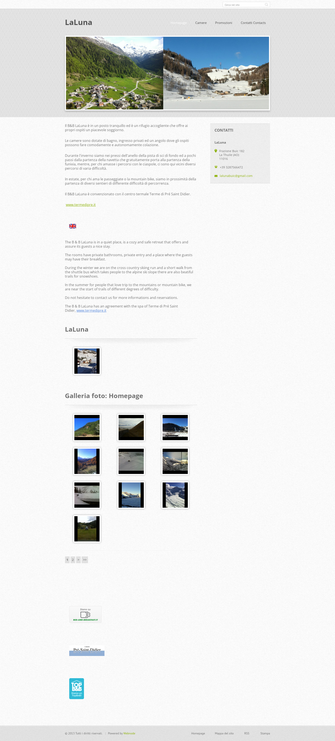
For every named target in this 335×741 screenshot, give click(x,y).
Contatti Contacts (253, 23)
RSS (246, 733)
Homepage (179, 23)
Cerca (266, 4)
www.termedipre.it (81, 205)
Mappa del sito (224, 733)
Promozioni (223, 23)
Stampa (265, 733)
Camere (201, 23)
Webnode (129, 733)
